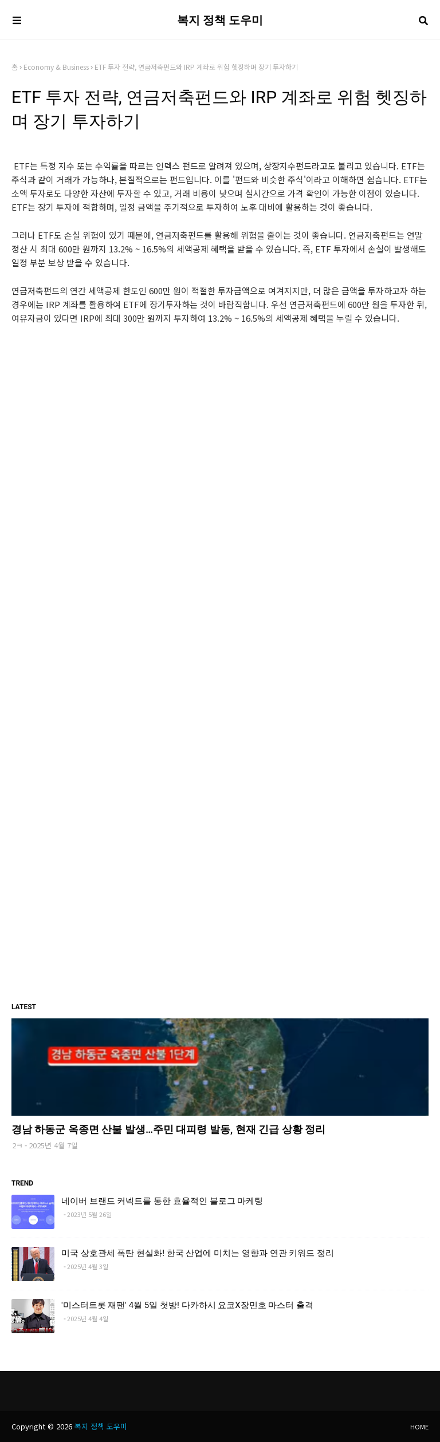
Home (419, 1426)
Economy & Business (56, 67)
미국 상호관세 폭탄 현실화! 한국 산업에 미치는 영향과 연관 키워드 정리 (197, 1253)
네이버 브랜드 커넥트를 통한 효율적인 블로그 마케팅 (162, 1201)
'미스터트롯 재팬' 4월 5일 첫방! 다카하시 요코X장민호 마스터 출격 (187, 1305)
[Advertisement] (220, 419)
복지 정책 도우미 (220, 20)
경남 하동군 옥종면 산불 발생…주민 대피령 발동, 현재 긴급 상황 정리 (168, 1129)
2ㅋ (17, 1145)
